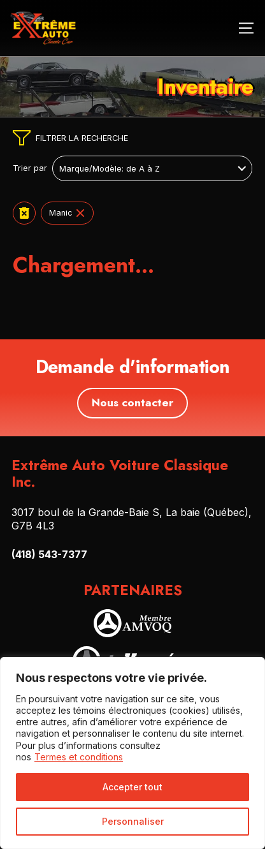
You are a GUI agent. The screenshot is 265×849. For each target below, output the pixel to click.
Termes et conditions (78, 756)
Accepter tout (132, 786)
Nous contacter (132, 402)
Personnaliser (133, 821)
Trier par (30, 168)
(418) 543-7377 (49, 554)
